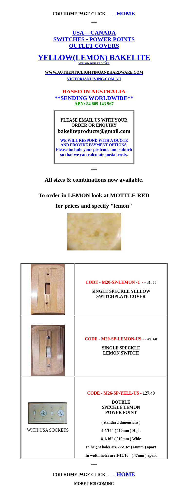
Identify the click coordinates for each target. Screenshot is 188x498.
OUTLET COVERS (94, 46)
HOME (126, 13)
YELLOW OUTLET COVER (93, 63)
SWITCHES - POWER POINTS (94, 39)
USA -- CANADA (94, 32)
